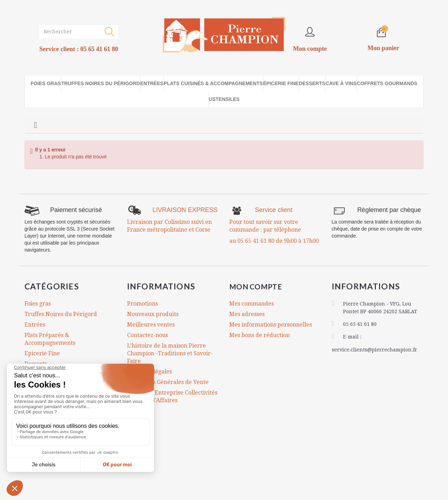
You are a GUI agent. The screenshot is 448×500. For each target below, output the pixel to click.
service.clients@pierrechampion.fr (374, 348)
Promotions (142, 303)
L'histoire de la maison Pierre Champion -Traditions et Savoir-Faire (170, 353)
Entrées (34, 324)
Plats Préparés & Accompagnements (49, 339)
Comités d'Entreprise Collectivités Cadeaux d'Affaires (172, 396)
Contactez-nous (147, 335)
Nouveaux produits (152, 314)
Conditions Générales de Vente (168, 382)
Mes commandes (251, 303)
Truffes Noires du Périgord (60, 314)
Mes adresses (247, 314)
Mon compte (260, 286)
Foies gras (37, 303)
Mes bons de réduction (259, 335)
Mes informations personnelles (270, 324)
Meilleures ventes (151, 324)
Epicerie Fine (42, 353)
